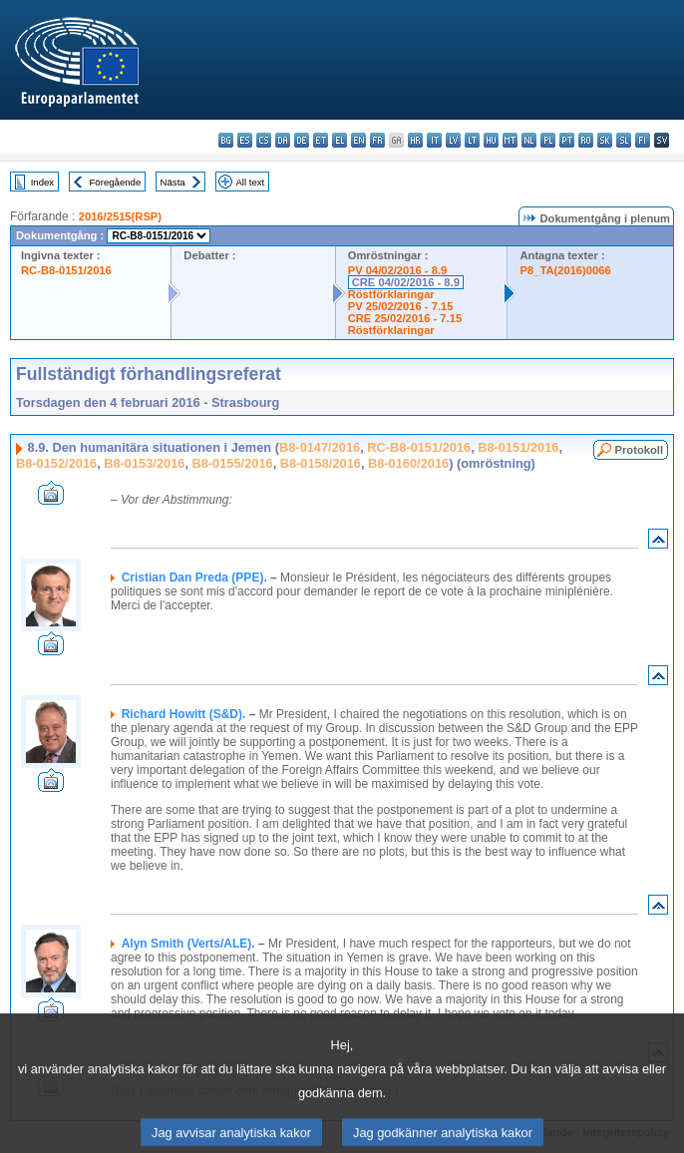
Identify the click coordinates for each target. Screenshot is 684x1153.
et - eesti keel (320, 140)
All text (249, 182)
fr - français (377, 140)
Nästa (173, 182)
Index (42, 182)
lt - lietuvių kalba (472, 140)
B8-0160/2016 (408, 463)
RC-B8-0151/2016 (66, 270)
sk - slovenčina (604, 140)
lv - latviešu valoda (453, 140)
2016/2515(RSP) (120, 216)
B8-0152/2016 (56, 463)
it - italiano (434, 140)
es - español (244, 140)
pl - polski (547, 140)
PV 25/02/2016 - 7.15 (401, 306)
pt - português (566, 140)
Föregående (116, 182)
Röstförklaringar (391, 294)
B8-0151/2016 (518, 447)
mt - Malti (510, 140)
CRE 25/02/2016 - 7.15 (405, 318)
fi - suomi (642, 140)
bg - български (225, 140)
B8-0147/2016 (319, 447)
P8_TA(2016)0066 (564, 270)
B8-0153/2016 (144, 463)
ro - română (585, 140)
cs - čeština (263, 140)
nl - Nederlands (528, 140)
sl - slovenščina (623, 140)
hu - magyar (491, 140)
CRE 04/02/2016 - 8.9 (406, 282)
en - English (358, 140)
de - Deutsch (301, 140)
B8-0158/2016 (320, 463)
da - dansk (282, 140)
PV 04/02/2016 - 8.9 (398, 270)
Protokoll (639, 450)
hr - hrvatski (415, 140)
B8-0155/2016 (232, 463)
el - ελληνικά (339, 140)
